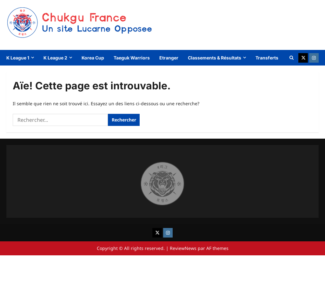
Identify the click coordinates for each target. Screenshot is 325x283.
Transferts (266, 57)
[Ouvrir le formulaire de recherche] (291, 58)
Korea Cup (93, 57)
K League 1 (17, 57)
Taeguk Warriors (132, 57)
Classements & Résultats (214, 57)
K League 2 (55, 57)
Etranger (168, 57)
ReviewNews (183, 248)
